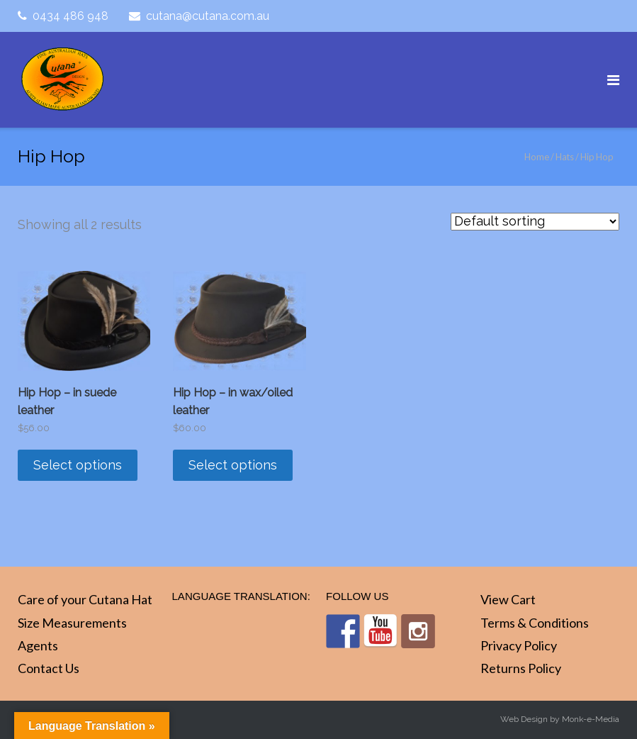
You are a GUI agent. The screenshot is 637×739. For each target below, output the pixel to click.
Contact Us (48, 668)
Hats (565, 156)
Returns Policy (520, 668)
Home (536, 156)
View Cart (508, 599)
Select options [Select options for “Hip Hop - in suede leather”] (77, 464)
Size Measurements (72, 622)
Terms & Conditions (534, 622)
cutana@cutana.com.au (207, 16)
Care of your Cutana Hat (85, 599)
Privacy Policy (518, 645)
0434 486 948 (70, 16)
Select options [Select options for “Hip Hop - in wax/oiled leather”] (232, 464)
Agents (38, 645)
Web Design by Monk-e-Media (559, 719)
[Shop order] (535, 221)
